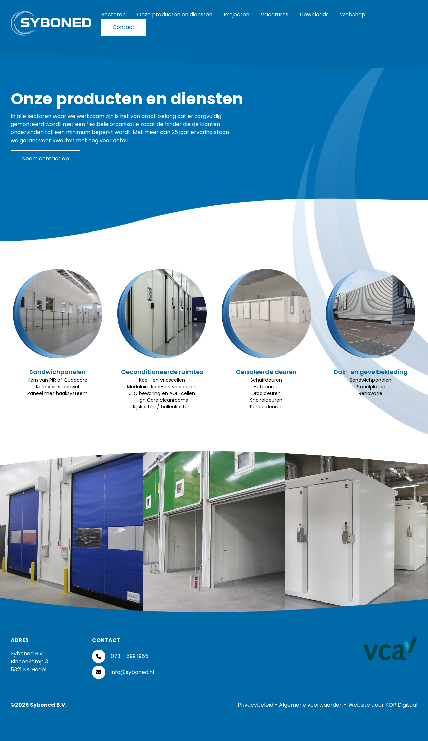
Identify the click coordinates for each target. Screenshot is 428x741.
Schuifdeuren (266, 380)
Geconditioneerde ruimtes (162, 372)
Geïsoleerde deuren (266, 372)
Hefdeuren (266, 386)
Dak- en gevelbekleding (371, 372)
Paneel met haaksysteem (57, 393)
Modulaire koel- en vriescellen (162, 386)
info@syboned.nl (132, 672)
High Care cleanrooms (162, 400)
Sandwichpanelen (57, 372)
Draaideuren (266, 393)
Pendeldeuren (266, 406)
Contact (124, 27)
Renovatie (370, 393)
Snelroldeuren (266, 400)
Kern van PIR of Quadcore (57, 380)
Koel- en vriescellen (162, 380)
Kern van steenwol (57, 386)
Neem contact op (45, 158)
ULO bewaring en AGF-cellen (162, 393)
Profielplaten (370, 386)
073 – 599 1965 (129, 656)
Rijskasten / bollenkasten (162, 406)
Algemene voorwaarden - (313, 705)
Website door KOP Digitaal (382, 705)
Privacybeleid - (258, 705)
